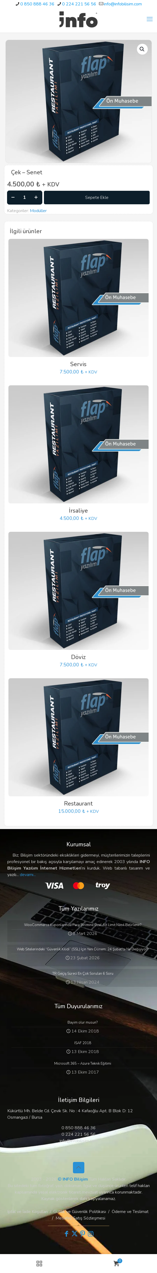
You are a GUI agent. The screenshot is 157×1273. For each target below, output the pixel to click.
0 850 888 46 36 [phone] (37, 4)
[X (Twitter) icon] (74, 1233)
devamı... (28, 875)
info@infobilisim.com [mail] (123, 4)
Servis (78, 364)
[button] (142, 49)
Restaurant (78, 803)
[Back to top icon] (78, 1167)
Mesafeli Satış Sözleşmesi (80, 1218)
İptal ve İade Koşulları (27, 1212)
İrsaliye (78, 510)
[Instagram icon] (91, 1233)
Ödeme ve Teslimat (130, 1212)
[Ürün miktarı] (24, 198)
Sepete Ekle (96, 198)
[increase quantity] (36, 197)
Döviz (78, 657)
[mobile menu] (149, 19)
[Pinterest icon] (82, 1233)
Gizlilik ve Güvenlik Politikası (79, 1212)
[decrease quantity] (13, 197)
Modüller (38, 211)
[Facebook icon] (66, 1233)
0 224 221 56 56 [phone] (79, 4)
